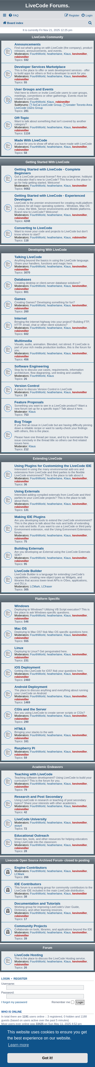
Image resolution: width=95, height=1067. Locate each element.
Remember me (63, 1002)
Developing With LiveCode (47, 250)
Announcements (27, 44)
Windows (21, 606)
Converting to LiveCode (33, 228)
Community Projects (30, 926)
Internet (20, 318)
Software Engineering (31, 366)
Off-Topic (21, 118)
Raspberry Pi (24, 748)
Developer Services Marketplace (40, 67)
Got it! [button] (47, 1058)
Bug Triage (23, 422)
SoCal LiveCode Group (45, 104)
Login (5, 978)
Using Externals (27, 491)
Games (20, 299)
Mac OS (20, 628)
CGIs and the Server (30, 709)
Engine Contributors (30, 868)
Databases (22, 279)
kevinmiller (79, 53)
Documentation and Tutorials (37, 903)
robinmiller (21, 56)
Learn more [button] (18, 1045)
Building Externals (29, 548)
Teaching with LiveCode (33, 774)
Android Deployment (30, 687)
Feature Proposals (29, 402)
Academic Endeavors (47, 767)
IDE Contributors (27, 884)
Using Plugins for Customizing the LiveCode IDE (52, 466)
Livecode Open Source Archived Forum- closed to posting (48, 860)
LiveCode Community (47, 37)
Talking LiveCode (28, 257)
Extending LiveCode (47, 458)
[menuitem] (13, 15)
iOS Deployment (27, 667)
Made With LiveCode (30, 140)
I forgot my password (14, 1002)
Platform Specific (47, 599)
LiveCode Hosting (28, 955)
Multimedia (23, 341)
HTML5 (20, 729)
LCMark (35, 586)
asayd (18, 825)
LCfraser (46, 586)
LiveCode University (30, 819)
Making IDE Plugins (29, 517)
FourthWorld (37, 53)
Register (20, 978)
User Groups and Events (33, 89)
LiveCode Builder (28, 571)
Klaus (67, 53)
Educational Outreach (31, 835)
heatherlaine (54, 53)
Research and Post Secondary (38, 797)
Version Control (26, 386)
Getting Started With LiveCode (47, 162)
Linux (18, 648)
